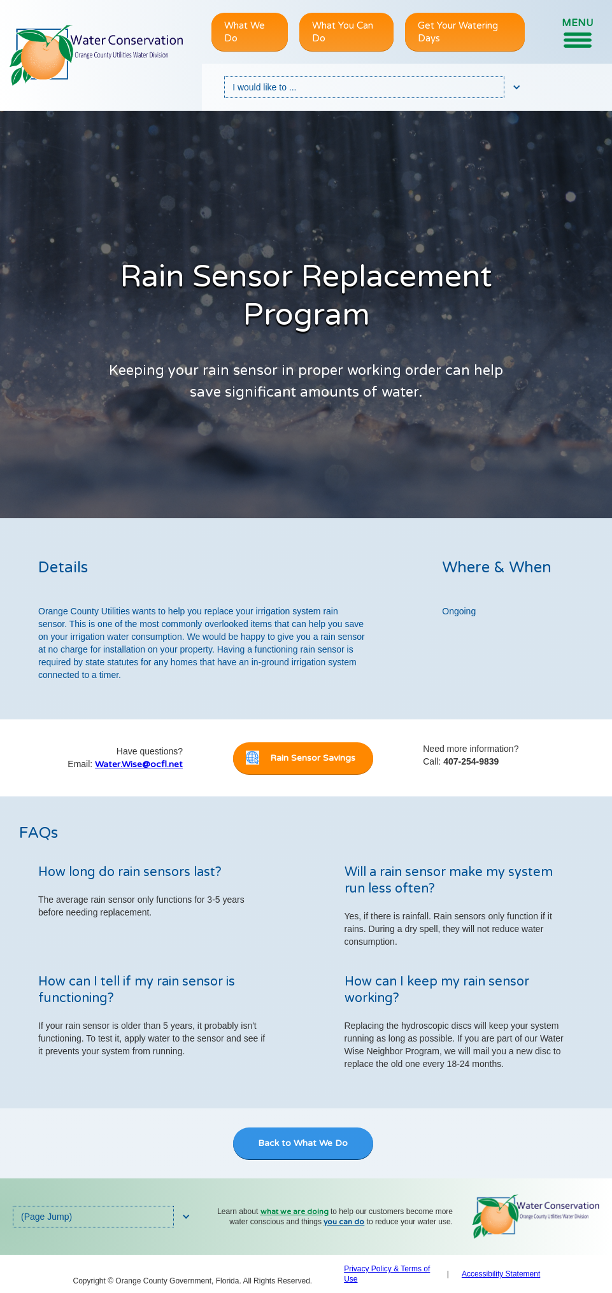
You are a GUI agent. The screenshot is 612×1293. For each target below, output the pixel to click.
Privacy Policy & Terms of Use (387, 1273)
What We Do (244, 32)
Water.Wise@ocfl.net (139, 764)
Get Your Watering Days (458, 32)
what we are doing (294, 1211)
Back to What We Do (303, 1143)
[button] (577, 32)
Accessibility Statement (501, 1273)
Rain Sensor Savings (312, 757)
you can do (344, 1221)
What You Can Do (342, 32)
